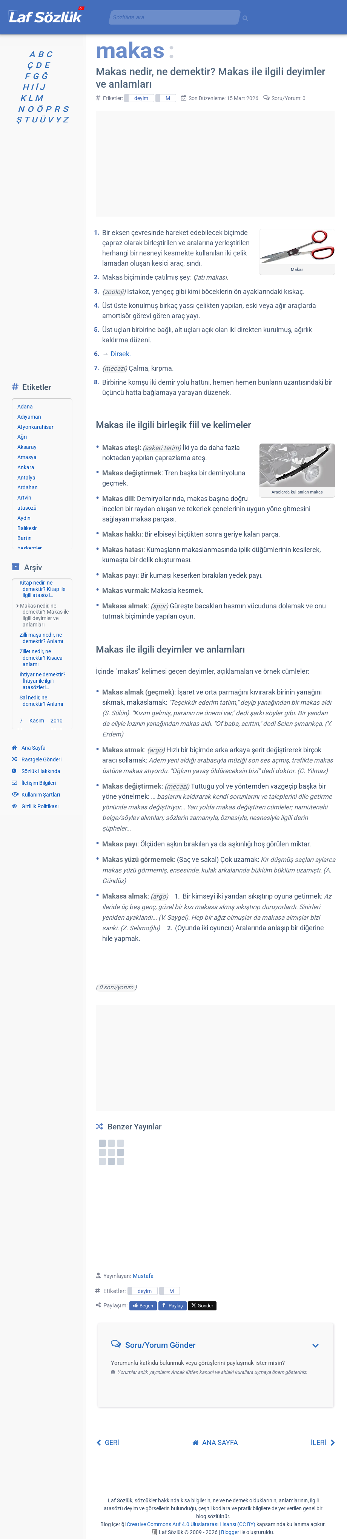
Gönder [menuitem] (202, 1306)
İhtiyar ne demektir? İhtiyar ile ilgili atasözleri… (43, 680)
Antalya (26, 478)
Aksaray (27, 447)
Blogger (230, 1532)
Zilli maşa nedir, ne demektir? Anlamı (41, 638)
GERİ (107, 1442)
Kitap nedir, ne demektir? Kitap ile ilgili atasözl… (42, 589)
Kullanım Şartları (36, 795)
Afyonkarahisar (35, 427)
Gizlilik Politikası (35, 806)
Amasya (27, 457)
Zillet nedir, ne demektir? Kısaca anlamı (41, 657)
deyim (141, 98)
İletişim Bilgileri (34, 783)
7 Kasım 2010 (41, 721)
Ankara (25, 467)
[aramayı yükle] (171, 17)
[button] (218, 1347)
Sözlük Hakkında (36, 771)
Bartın (24, 538)
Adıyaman (29, 417)
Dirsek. (121, 354)
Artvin (24, 498)
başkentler (29, 548)
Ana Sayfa (29, 748)
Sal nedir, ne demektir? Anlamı (41, 700)
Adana (25, 407)
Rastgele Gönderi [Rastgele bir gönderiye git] (36, 759)
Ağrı (22, 437)
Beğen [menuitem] (143, 1306)
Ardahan (27, 487)
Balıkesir (27, 528)
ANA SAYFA (215, 1442)
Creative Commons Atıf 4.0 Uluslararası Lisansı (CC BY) (191, 1524)
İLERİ (323, 1442)
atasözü (27, 508)
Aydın (24, 518)
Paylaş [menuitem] (172, 1306)
